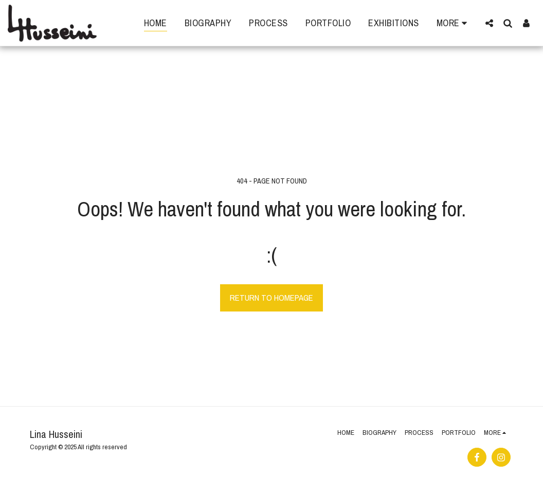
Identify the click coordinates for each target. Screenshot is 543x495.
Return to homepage (271, 297)
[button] (489, 23)
